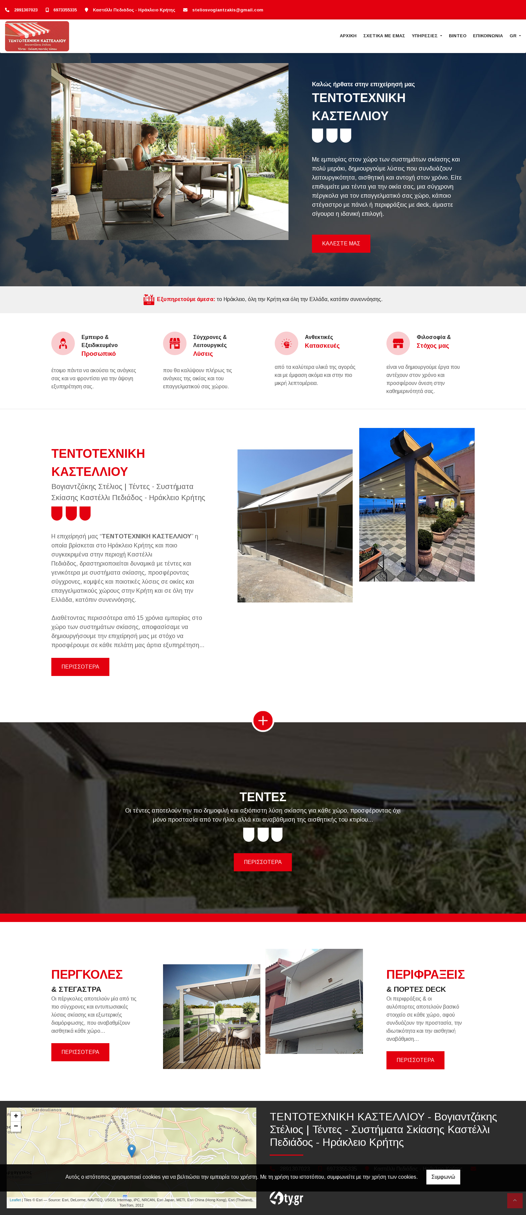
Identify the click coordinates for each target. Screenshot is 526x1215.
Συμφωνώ (443, 1177)
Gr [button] (514, 35)
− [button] (16, 1127)
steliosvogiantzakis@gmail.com (227, 9)
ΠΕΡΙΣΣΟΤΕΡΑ (80, 667)
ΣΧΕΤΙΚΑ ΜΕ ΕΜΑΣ (384, 35)
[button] (69, 151)
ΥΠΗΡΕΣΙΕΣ (425, 35)
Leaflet (15, 1200)
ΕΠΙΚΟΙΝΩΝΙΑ (488, 35)
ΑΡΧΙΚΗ (348, 35)
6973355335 (65, 9)
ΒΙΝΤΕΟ (457, 35)
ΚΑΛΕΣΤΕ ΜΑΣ (341, 243)
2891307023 (26, 9)
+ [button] (16, 1117)
